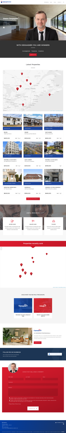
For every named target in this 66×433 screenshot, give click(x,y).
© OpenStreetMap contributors (59, 110)
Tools (55, 2)
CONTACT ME (33, 54)
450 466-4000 (7, 24)
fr (63, 2)
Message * (10, 387)
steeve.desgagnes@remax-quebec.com (11, 25)
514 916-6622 (6, 23)
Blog (51, 2)
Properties (46, 2)
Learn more (37, 342)
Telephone (11, 382)
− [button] (1, 249)
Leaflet (51, 110)
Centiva (62, 431)
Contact (59, 2)
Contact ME (33, 408)
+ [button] (1, 247)
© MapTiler (53, 110)
